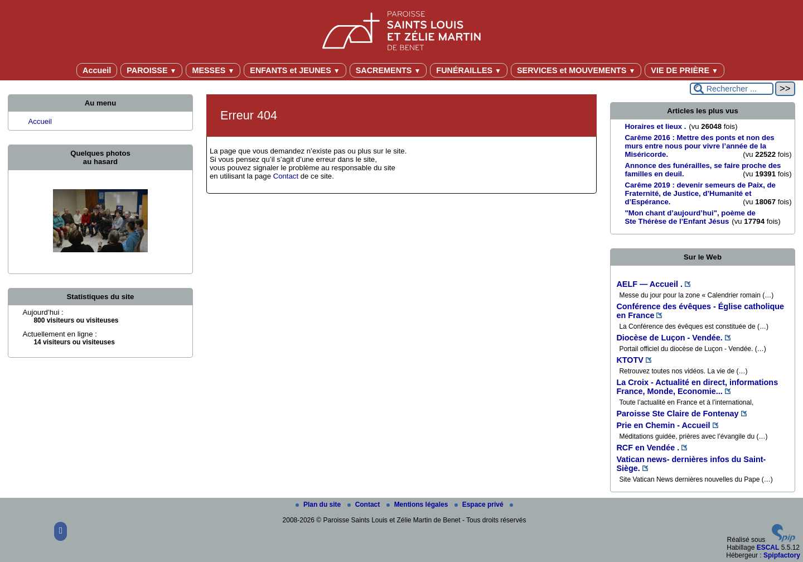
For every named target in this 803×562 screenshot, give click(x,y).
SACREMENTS (388, 70)
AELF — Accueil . (649, 284)
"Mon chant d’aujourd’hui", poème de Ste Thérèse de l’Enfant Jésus (690, 217)
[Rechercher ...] (731, 89)
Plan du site (319, 504)
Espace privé (479, 504)
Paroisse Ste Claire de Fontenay (677, 413)
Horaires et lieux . (655, 126)
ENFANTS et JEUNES (295, 70)
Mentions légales (418, 504)
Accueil (97, 70)
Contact (285, 176)
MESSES (213, 70)
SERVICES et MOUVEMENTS (576, 70)
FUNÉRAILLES (468, 70)
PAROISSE (151, 70)
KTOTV (630, 360)
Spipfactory (781, 555)
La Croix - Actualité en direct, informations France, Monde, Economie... (697, 387)
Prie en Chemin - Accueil (663, 425)
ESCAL (768, 547)
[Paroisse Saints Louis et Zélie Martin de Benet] (401, 28)
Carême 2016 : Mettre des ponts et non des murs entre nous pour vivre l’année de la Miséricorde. (699, 145)
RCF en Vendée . (647, 447)
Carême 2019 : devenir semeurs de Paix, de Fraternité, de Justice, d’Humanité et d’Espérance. (700, 193)
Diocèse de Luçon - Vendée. (669, 337)
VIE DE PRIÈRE (684, 70)
